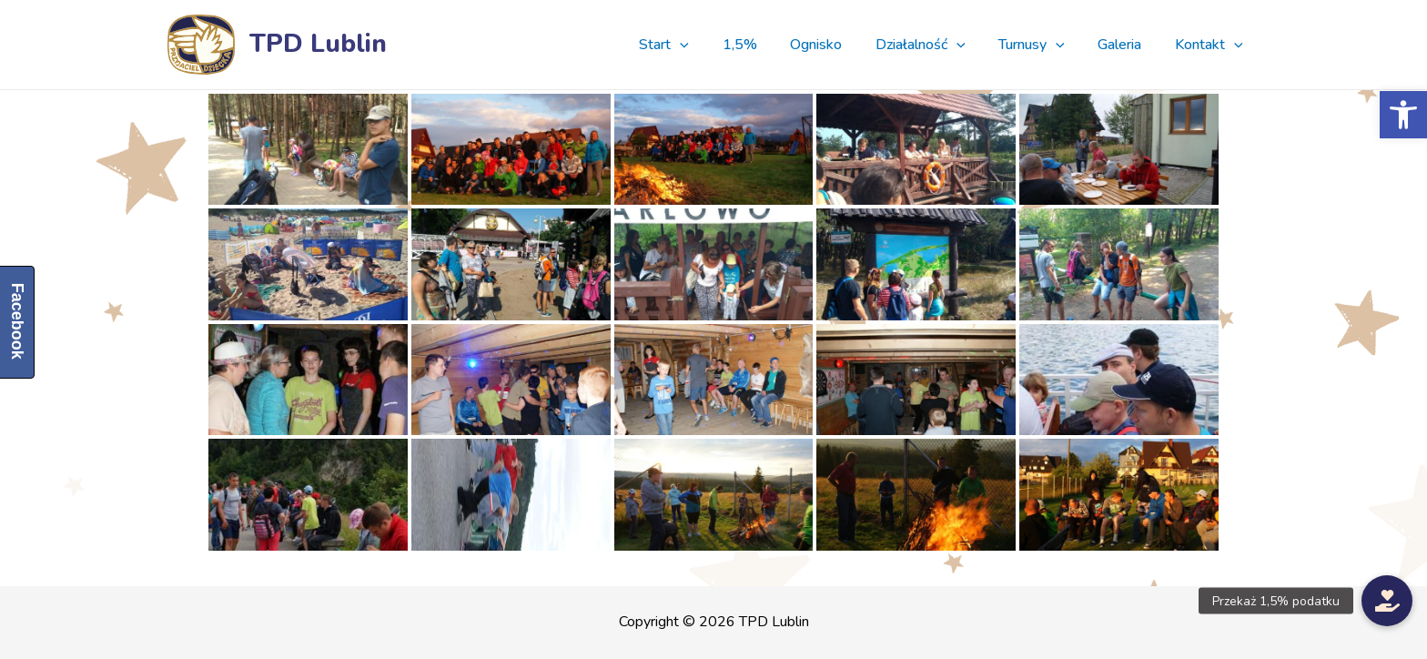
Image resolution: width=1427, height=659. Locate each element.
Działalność (935, 44)
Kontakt (1211, 44)
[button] (1403, 114)
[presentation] (708, 44)
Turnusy (1042, 44)
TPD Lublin (318, 43)
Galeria (1126, 45)
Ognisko (835, 45)
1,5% (762, 45)
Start (692, 44)
